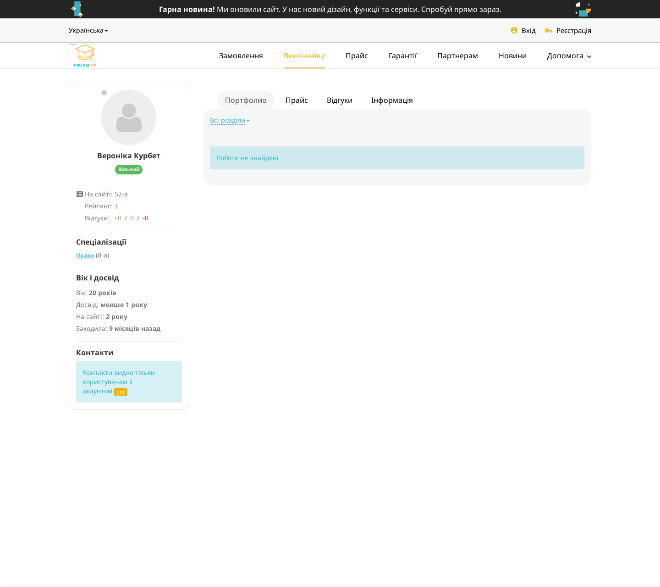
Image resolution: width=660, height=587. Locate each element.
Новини (513, 55)
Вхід (523, 30)
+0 (117, 217)
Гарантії (403, 55)
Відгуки (339, 100)
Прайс (357, 55)
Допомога (569, 55)
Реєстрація (568, 30)
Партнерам (457, 55)
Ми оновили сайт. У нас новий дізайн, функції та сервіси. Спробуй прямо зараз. (330, 9)
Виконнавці (304, 55)
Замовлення (241, 55)
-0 (145, 217)
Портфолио (246, 100)
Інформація (392, 100)
